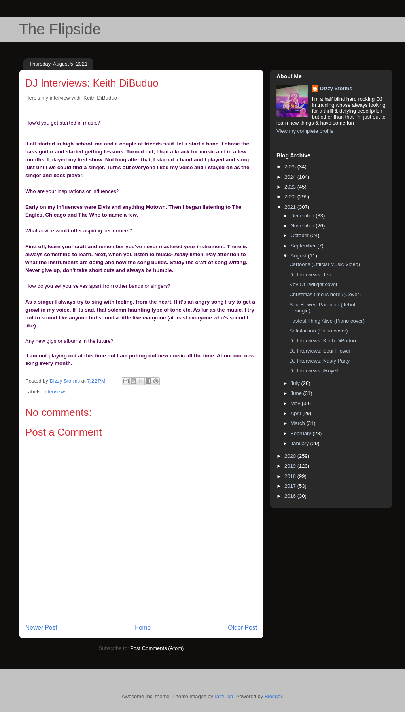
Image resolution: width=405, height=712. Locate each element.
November (303, 226)
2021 (290, 207)
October (300, 235)
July (296, 383)
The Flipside (60, 29)
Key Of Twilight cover (313, 284)
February (302, 433)
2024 (290, 177)
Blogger (273, 696)
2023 (290, 187)
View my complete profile (304, 131)
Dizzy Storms (336, 88)
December (303, 216)
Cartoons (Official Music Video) (324, 264)
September (304, 246)
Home (142, 627)
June (297, 393)
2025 (290, 167)
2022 (290, 197)
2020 (290, 456)
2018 (290, 476)
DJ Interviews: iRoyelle (315, 371)
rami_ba (223, 696)
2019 (290, 466)
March (299, 423)
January (300, 443)
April (297, 413)
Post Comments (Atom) (157, 648)
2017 (290, 486)
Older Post (242, 627)
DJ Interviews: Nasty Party (319, 361)
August (299, 256)
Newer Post (41, 627)
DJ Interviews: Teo (310, 275)
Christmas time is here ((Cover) (325, 294)
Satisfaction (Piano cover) (318, 331)
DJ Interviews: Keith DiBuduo (322, 341)
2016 (290, 496)
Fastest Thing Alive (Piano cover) (327, 321)
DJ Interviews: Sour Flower (319, 351)
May (296, 403)
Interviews (55, 392)
